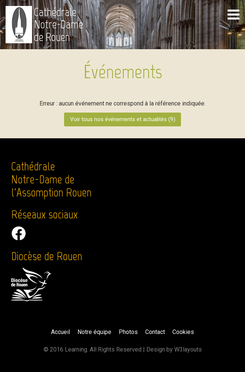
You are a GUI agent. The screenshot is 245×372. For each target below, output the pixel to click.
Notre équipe (94, 331)
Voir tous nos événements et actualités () (122, 119)
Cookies (183, 331)
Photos (128, 331)
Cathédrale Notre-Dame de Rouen (58, 24)
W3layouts (188, 349)
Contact (155, 331)
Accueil (60, 331)
